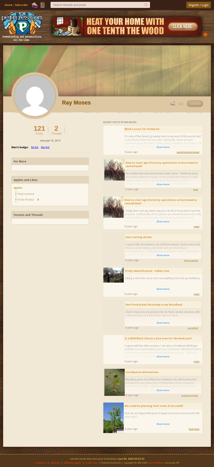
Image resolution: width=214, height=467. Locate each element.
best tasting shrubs (139, 237)
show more (163, 147)
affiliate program (73, 463)
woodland (193, 328)
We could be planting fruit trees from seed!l (154, 405)
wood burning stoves (188, 152)
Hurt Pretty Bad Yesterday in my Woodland (154, 304)
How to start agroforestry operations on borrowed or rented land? (162, 164)
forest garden (191, 260)
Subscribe (21, 5)
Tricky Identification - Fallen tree (147, 270)
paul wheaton (155, 463)
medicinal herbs (189, 395)
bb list (34, 147)
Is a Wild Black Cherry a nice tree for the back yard (158, 338)
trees (195, 189)
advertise (55, 463)
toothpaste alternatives (142, 372)
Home (8, 5)
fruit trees (194, 429)
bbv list (45, 147)
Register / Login (198, 5)
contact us (40, 463)
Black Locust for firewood (142, 129)
